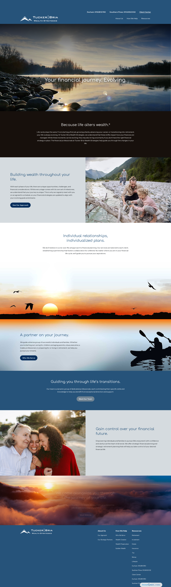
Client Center (145, 4)
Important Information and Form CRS (35, 579)
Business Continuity (59, 579)
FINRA (116, 564)
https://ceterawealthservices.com (113, 575)
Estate (134, 515)
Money (134, 528)
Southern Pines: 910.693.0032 (123, 4)
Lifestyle (134, 533)
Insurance (135, 520)
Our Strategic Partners (105, 511)
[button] (119, 11)
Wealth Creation (121, 511)
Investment (135, 511)
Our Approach (102, 507)
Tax (133, 524)
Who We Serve (120, 507)
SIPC (121, 564)
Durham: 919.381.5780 (96, 4)
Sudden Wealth (121, 520)
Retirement (135, 507)
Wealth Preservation (122, 515)
